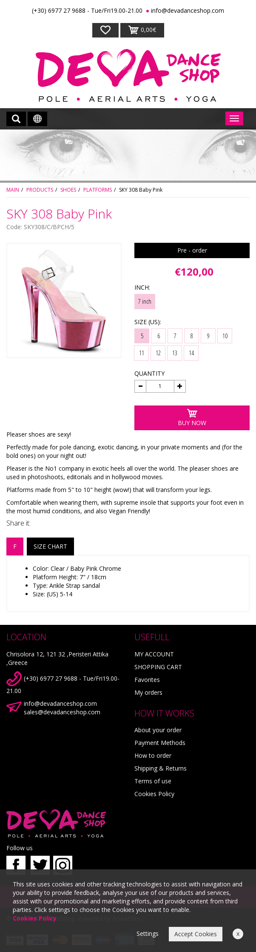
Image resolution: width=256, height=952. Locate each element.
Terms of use (152, 781)
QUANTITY (149, 373)
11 (141, 352)
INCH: (142, 287)
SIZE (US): (147, 322)
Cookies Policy (154, 794)
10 (225, 335)
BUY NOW (192, 417)
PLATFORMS (97, 189)
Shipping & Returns (160, 768)
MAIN (12, 189)
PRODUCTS (39, 189)
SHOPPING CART (158, 667)
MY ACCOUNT (154, 654)
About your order (158, 730)
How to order (152, 755)
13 (174, 352)
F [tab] (15, 546)
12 (158, 352)
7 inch (144, 301)
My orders (148, 692)
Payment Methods (159, 743)
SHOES (68, 189)
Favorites (147, 680)
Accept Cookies (195, 934)
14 (191, 352)
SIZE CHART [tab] (50, 546)
